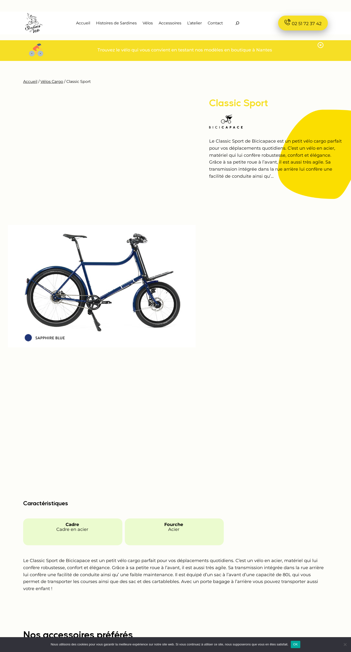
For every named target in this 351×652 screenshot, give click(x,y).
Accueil (30, 81)
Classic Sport (238, 102)
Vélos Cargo (51, 81)
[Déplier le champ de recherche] (237, 23)
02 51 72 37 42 (303, 22)
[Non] (344, 644)
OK (295, 644)
